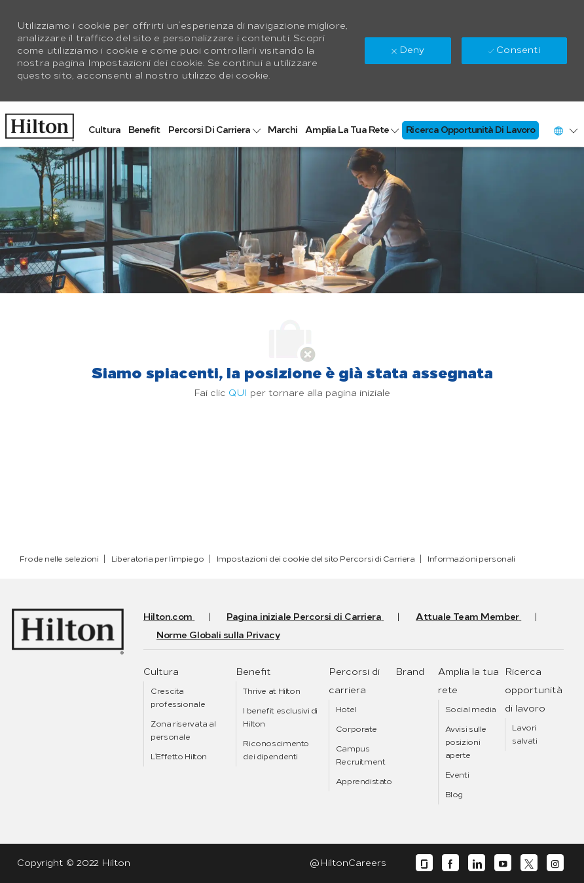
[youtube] (502, 863)
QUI (237, 393)
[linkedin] (476, 863)
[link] (39, 124)
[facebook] (450, 863)
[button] (565, 130)
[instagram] (555, 863)
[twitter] (529, 863)
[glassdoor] (424, 863)
